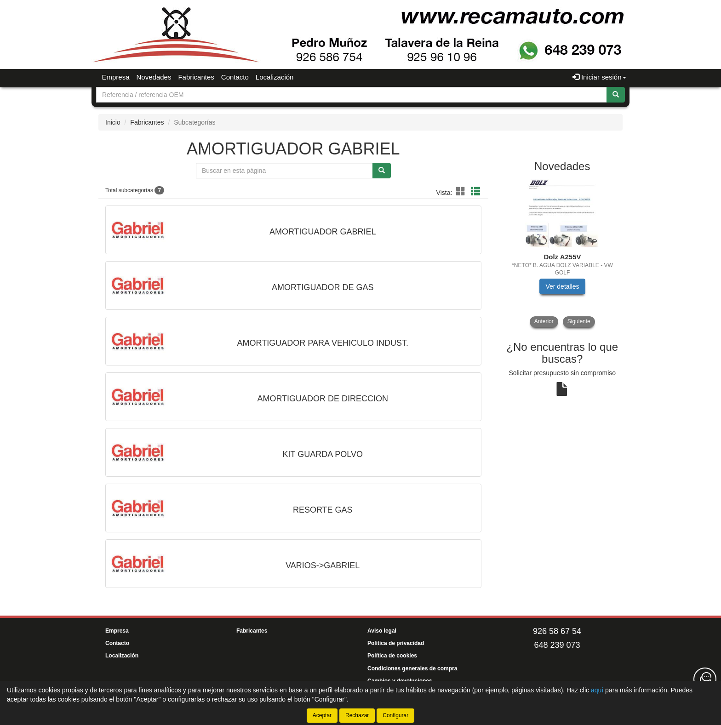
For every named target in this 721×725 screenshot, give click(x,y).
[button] (462, 192)
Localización (275, 77)
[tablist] (562, 253)
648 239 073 (557, 645)
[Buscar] (616, 95)
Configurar (395, 715)
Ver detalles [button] (562, 286)
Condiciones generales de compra (412, 668)
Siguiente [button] (578, 321)
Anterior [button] (544, 321)
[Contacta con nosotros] (704, 679)
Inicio (112, 122)
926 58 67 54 (557, 631)
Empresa (116, 77)
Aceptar (322, 715)
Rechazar (357, 715)
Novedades (154, 77)
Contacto (235, 77)
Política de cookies (392, 655)
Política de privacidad (395, 643)
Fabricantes (196, 77)
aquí (597, 690)
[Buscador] (351, 95)
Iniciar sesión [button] (599, 77)
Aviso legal (381, 631)
